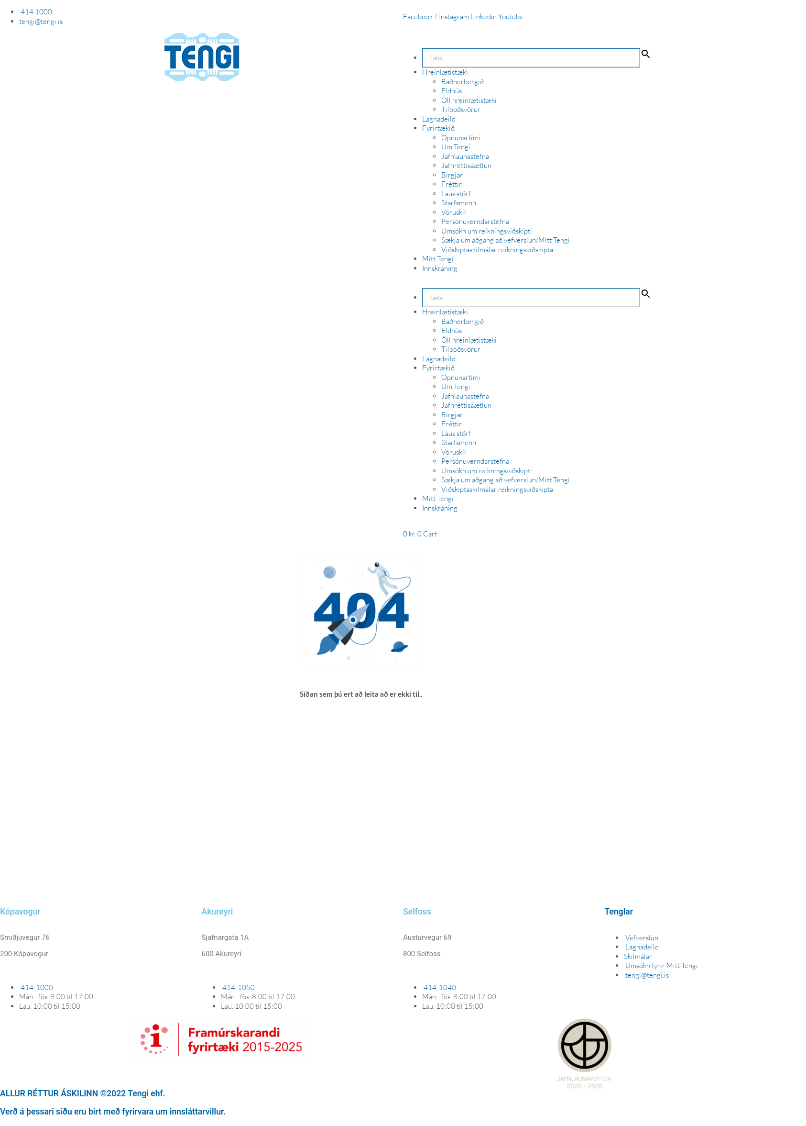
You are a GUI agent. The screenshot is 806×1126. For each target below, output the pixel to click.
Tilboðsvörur (460, 109)
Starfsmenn (458, 202)
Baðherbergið (462, 81)
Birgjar (452, 174)
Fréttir (451, 184)
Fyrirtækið (438, 128)
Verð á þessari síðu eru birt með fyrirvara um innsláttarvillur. (113, 1111)
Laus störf (456, 193)
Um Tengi (455, 146)
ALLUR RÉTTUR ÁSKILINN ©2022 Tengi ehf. (82, 1093)
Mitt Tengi (438, 258)
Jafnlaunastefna (465, 156)
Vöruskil (453, 212)
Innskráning (439, 268)
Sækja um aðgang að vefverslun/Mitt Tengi (505, 240)
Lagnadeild (439, 118)
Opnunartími (460, 137)
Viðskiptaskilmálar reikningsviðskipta (497, 249)
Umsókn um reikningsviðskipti (486, 230)
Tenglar (619, 911)
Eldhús (451, 90)
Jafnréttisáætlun (466, 165)
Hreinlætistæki (445, 72)
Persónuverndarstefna (475, 221)
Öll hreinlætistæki (469, 100)
